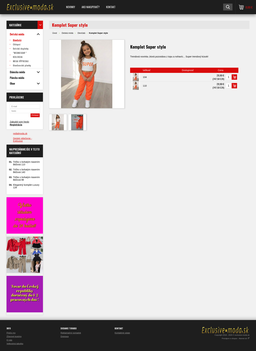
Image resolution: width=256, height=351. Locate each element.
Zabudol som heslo (19, 121)
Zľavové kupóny (14, 336)
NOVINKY (70, 7)
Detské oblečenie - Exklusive (22, 139)
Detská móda (67, 33)
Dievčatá (81, 33)
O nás (9, 340)
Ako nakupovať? (91, 7)
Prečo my (11, 333)
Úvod (54, 33)
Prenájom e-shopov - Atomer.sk (235, 338)
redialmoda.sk (20, 133)
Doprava (65, 336)
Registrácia (16, 124)
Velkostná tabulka (15, 343)
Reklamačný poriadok (71, 333)
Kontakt (110, 7)
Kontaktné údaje (122, 333)
